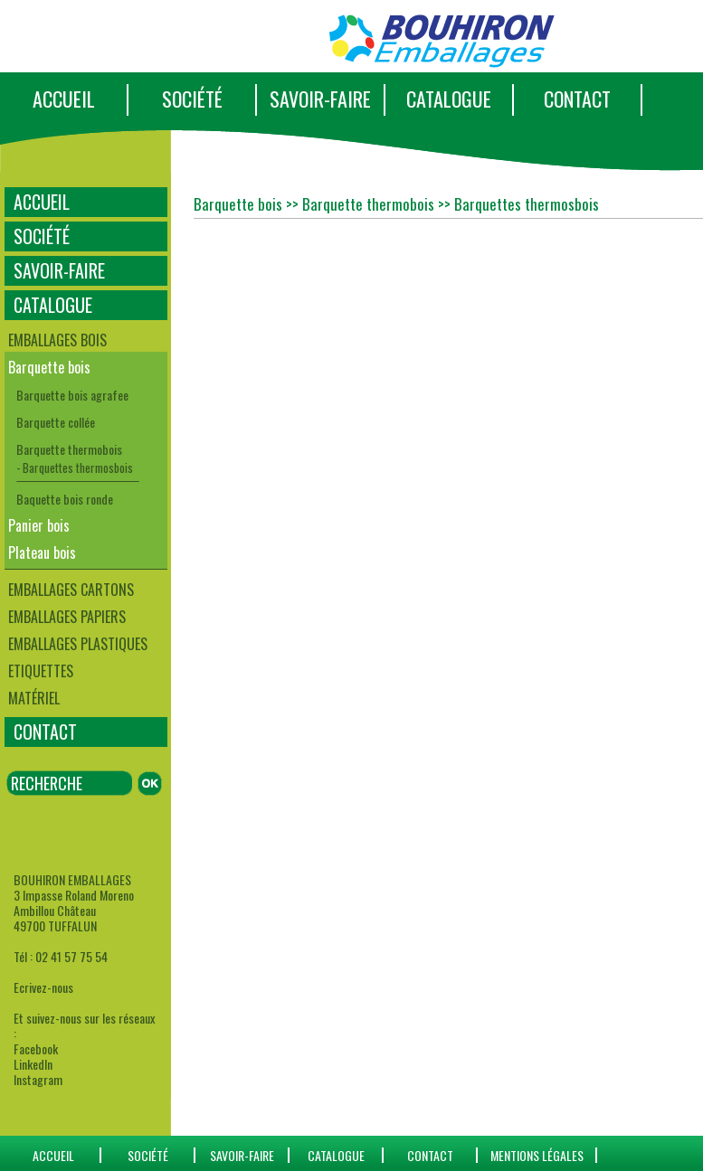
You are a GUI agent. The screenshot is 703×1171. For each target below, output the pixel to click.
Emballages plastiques (77, 644)
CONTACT (577, 98)
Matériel (34, 698)
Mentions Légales (537, 1155)
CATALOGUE (448, 98)
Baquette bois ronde (64, 498)
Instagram (38, 1079)
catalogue (336, 1155)
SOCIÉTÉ (192, 98)
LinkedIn (33, 1063)
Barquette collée (55, 421)
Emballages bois (57, 340)
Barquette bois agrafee (72, 394)
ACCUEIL (64, 98)
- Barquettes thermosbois (74, 467)
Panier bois (39, 525)
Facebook (36, 1048)
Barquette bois (49, 367)
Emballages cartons (71, 590)
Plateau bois (42, 552)
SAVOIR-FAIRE (320, 98)
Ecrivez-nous (43, 986)
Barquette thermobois (69, 448)
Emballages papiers (67, 617)
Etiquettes (40, 671)
